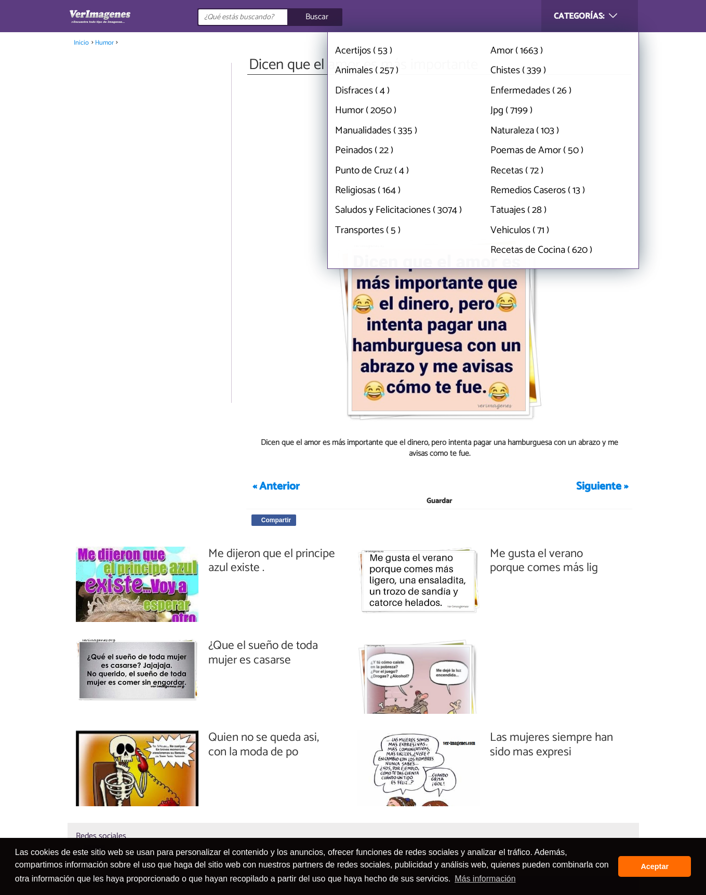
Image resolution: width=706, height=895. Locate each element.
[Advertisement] (439, 154)
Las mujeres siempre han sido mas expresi (551, 744)
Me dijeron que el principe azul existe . (271, 561)
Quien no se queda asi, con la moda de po (263, 744)
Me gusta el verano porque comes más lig (544, 561)
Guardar (439, 501)
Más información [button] (485, 878)
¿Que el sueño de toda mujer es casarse (263, 653)
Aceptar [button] (655, 866)
